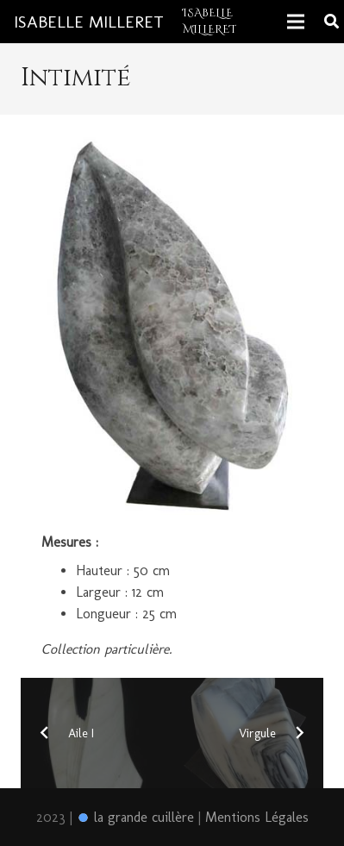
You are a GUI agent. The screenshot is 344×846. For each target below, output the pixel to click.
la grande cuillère (135, 817)
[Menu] (296, 21)
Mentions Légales (257, 817)
